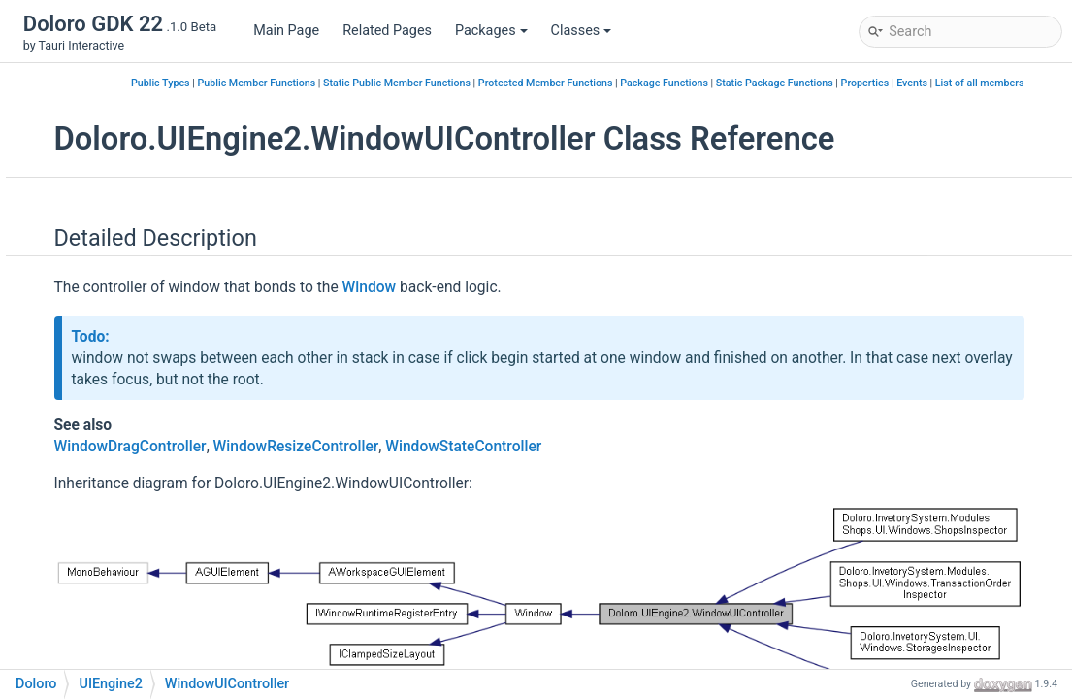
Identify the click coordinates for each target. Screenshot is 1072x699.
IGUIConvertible (145, 100)
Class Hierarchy (98, 624)
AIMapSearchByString (133, 537)
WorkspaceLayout (152, 508)
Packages (491, 30)
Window (121, 333)
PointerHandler (143, 217)
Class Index (86, 595)
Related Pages (387, 30)
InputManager (140, 129)
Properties (897, 104)
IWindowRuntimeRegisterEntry (191, 188)
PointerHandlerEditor (161, 246)
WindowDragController (167, 362)
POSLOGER (101, 566)
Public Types (378, 83)
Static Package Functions (993, 83)
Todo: (343, 395)
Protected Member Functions (764, 83)
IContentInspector (153, 71)
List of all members (1011, 104)
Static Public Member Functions (615, 83)
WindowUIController (159, 450)
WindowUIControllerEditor (177, 479)
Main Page (286, 30)
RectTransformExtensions (177, 275)
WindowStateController (168, 421)
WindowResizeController (172, 391)
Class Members (98, 654)
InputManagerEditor (158, 158)
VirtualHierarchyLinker (166, 304)
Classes (581, 30)
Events (944, 104)
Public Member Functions (475, 83)
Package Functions (882, 83)
